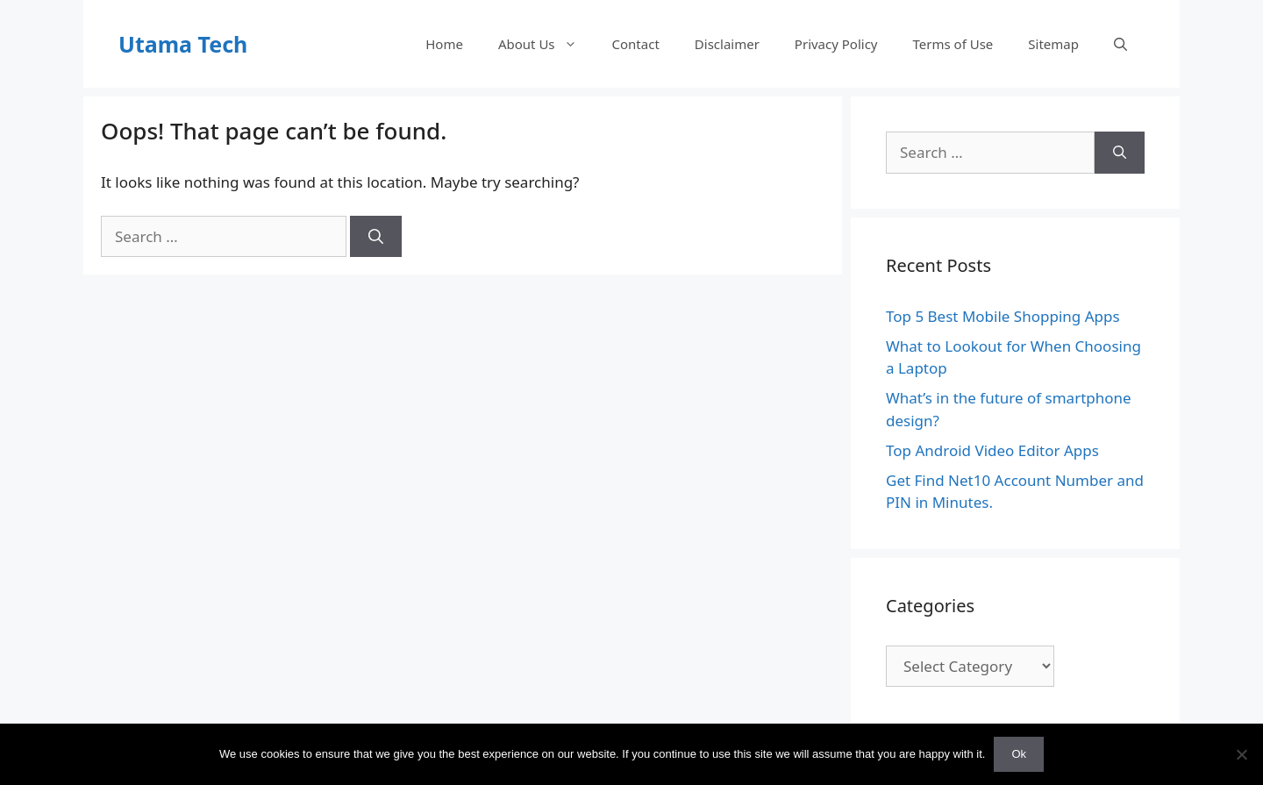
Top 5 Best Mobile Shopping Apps (1003, 316)
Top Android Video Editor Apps (992, 450)
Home (444, 44)
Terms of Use (953, 44)
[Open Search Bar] (1120, 44)
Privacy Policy (836, 44)
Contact (636, 44)
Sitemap (1053, 44)
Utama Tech (182, 44)
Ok (1018, 753)
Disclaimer (727, 44)
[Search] (376, 237)
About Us (546, 44)
